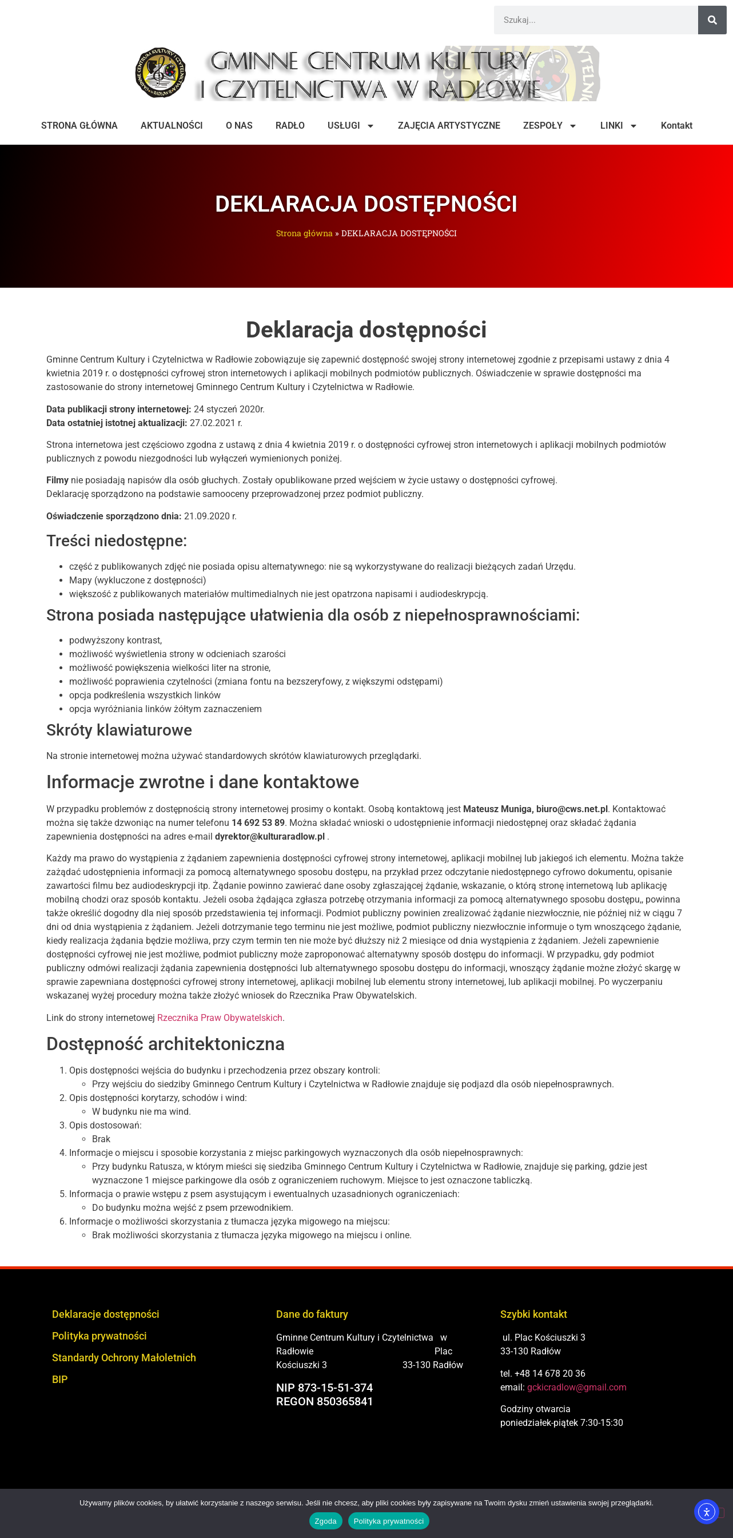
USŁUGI (351, 126)
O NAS (239, 125)
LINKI (619, 126)
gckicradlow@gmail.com (577, 1387)
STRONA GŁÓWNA (79, 125)
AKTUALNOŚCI (172, 125)
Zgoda (326, 1521)
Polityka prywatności (99, 1336)
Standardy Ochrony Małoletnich (124, 1358)
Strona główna (304, 233)
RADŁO (290, 125)
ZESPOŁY (550, 126)
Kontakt (676, 125)
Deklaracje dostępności (106, 1314)
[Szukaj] (712, 20)
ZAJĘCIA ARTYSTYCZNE (449, 125)
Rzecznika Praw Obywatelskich (219, 1017)
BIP (59, 1379)
